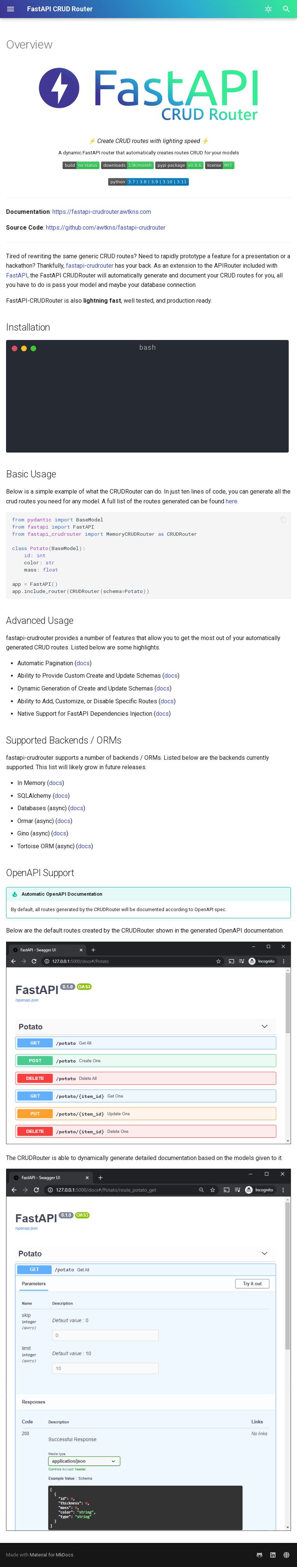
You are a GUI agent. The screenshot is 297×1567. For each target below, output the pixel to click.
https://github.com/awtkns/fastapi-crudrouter (105, 227)
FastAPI (17, 275)
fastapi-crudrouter (89, 265)
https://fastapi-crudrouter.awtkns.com (101, 211)
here (231, 501)
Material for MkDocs (51, 1555)
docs (83, 663)
